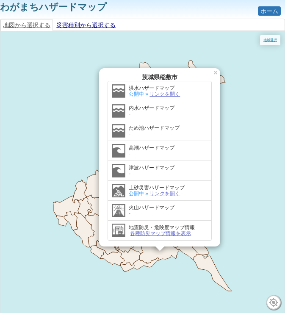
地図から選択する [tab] (26, 25)
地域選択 (270, 40)
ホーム (269, 11)
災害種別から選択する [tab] (86, 25)
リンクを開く (164, 94)
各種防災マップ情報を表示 (160, 233)
